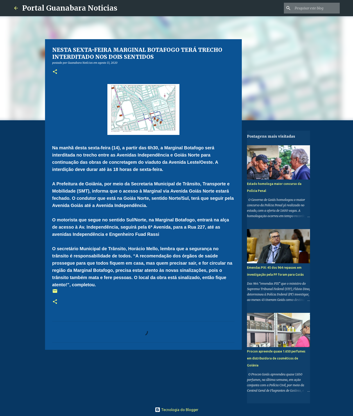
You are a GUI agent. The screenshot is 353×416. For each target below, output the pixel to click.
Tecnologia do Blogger (176, 410)
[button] (55, 72)
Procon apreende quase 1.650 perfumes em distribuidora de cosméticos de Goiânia (276, 358)
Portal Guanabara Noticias (69, 8)
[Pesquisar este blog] (316, 8)
